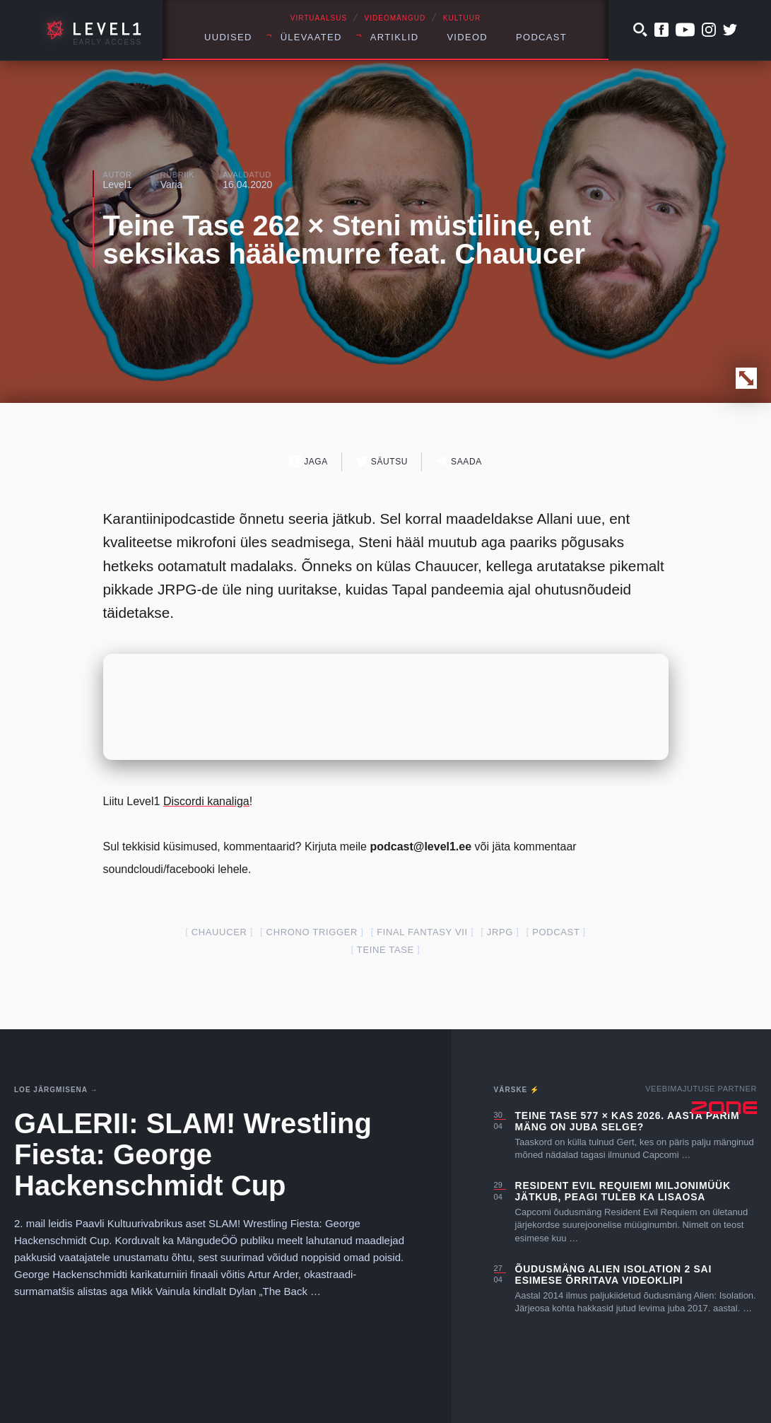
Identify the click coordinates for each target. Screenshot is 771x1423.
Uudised (228, 37)
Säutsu (382, 461)
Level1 (117, 184)
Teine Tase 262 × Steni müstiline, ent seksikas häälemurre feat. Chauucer (347, 239)
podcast (555, 932)
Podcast (541, 37)
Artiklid (394, 37)
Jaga (308, 461)
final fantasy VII (422, 932)
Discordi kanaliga (206, 801)
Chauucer (219, 932)
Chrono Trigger (312, 932)
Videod (467, 37)
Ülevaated (311, 37)
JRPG (500, 932)
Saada (459, 461)
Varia (171, 184)
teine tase (385, 949)
